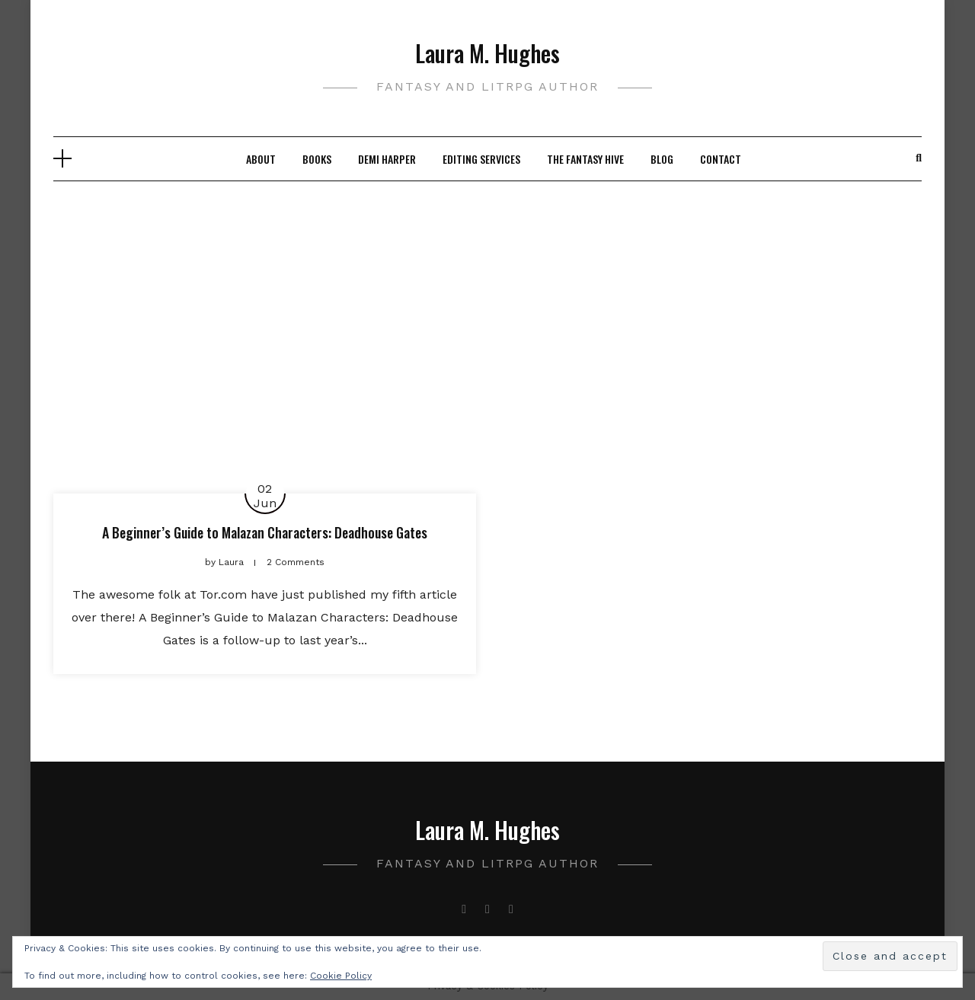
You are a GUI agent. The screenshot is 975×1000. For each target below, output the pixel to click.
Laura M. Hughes (487, 53)
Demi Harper (387, 159)
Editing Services (481, 159)
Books (316, 159)
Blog (662, 159)
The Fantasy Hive (585, 159)
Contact (720, 159)
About (261, 159)
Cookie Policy (341, 975)
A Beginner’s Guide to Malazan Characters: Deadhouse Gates (264, 532)
